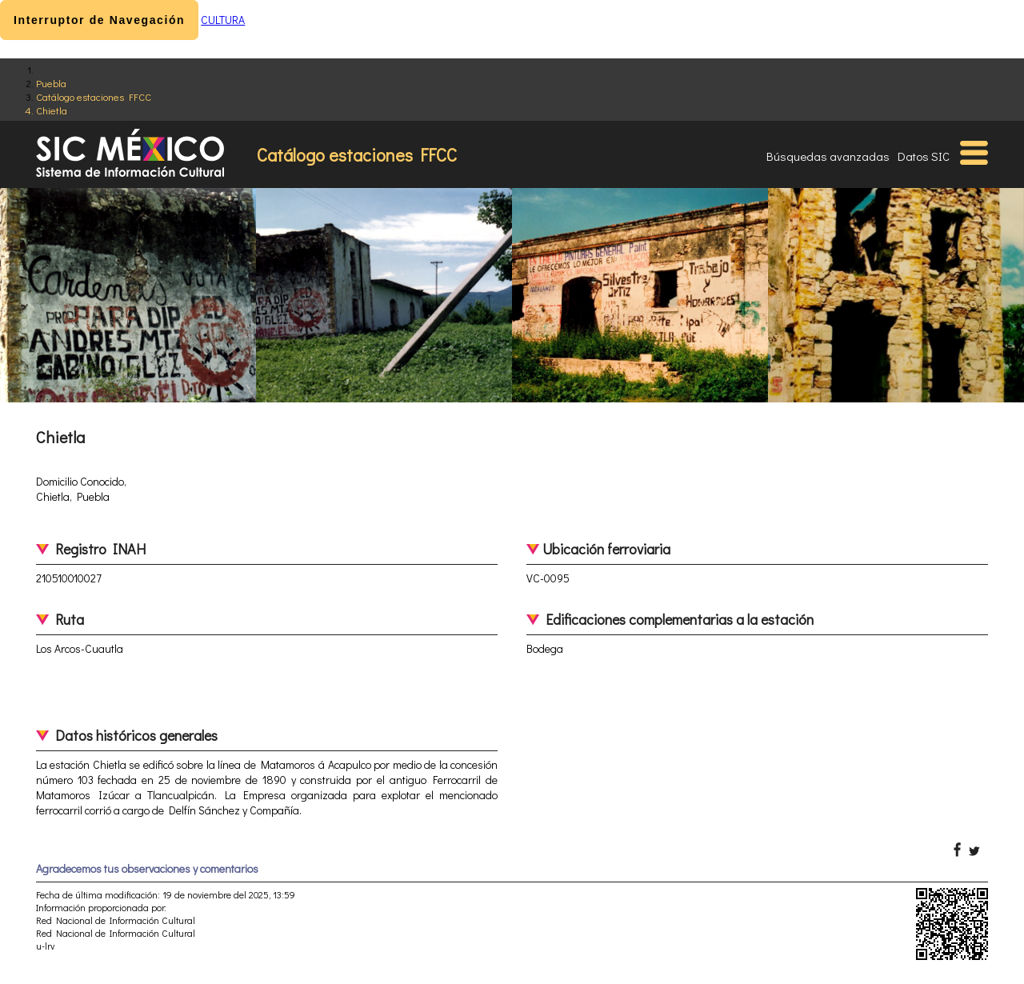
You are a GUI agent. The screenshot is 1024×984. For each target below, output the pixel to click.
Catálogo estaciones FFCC (93, 96)
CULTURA (223, 19)
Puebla (51, 83)
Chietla (51, 110)
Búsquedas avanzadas (828, 156)
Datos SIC (924, 156)
